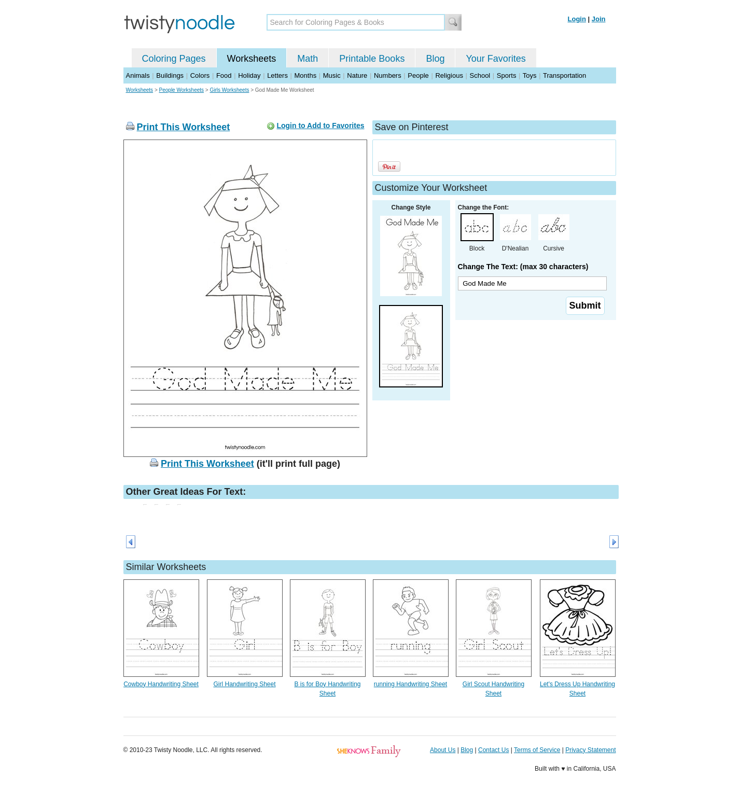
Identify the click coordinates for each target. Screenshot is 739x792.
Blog (435, 58)
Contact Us (493, 750)
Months (306, 75)
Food (224, 75)
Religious (449, 75)
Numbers (387, 75)
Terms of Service (537, 750)
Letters (277, 75)
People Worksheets (181, 90)
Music (332, 75)
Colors (200, 75)
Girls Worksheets (229, 90)
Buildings (170, 75)
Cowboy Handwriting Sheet (161, 684)
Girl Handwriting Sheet (244, 684)
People (418, 75)
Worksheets (251, 58)
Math (307, 58)
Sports (507, 75)
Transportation (564, 75)
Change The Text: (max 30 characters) (523, 266)
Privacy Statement (590, 750)
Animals (138, 75)
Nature (357, 75)
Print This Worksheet (183, 127)
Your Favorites (495, 58)
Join (599, 19)
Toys (530, 75)
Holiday (249, 75)
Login (577, 19)
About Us (442, 750)
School (480, 75)
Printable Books (372, 58)
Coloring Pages (174, 58)
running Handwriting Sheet (410, 684)
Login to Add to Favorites (320, 125)
